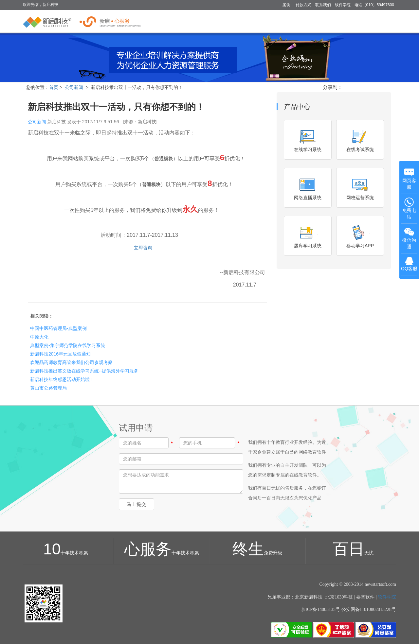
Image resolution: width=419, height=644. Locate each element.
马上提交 (136, 504)
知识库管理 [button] (335, 21)
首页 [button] (222, 21)
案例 (286, 5)
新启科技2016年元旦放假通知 (60, 354)
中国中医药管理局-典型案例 (58, 328)
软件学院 (343, 5)
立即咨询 (142, 247)
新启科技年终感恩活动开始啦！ (62, 379)
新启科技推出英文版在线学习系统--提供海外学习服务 (84, 371)
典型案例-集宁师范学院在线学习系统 (67, 345)
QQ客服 (409, 264)
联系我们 (323, 5)
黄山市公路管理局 (48, 388)
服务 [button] (364, 21)
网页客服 (409, 178)
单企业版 (249, 21)
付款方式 (303, 5)
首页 (53, 87)
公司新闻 (74, 87)
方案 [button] (306, 21)
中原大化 (39, 336)
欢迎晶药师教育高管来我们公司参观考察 (71, 362)
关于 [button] (386, 21)
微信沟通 (409, 238)
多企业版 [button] (280, 21)
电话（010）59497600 (374, 5)
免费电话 (409, 208)
